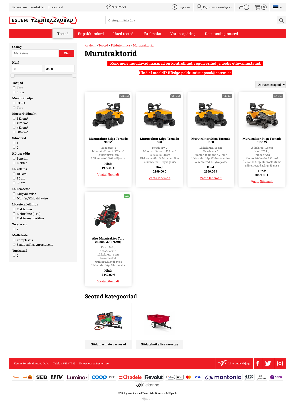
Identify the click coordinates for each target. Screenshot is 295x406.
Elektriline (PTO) (28, 214)
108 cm (22, 174)
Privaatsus (19, 7)
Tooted (62, 33)
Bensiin (22, 158)
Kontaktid (37, 7)
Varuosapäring (182, 33)
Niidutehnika (120, 45)
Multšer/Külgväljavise (32, 198)
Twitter (268, 363)
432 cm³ (22, 123)
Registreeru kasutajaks (217, 7)
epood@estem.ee (98, 363)
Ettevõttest (55, 7)
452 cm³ (22, 127)
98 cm (21, 183)
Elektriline (24, 209)
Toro (20, 88)
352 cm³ (22, 118)
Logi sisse (184, 7)
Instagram (280, 363)
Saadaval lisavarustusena (35, 244)
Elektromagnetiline (30, 218)
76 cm (21, 178)
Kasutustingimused (221, 33)
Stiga (20, 92)
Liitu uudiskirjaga (234, 363)
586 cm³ (22, 132)
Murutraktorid (143, 45)
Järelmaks (152, 33)
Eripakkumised (91, 33)
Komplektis (25, 240)
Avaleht (90, 45)
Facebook (257, 363)
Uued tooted (123, 33)
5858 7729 (119, 7)
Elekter (22, 163)
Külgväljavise (26, 194)
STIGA (21, 103)
